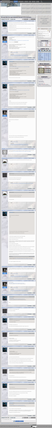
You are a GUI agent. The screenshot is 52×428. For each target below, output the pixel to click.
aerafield (39, 33)
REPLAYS (33, 1)
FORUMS (16, 1)
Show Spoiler (16, 68)
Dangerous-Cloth (4, 158)
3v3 (46, 51)
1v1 (39, 51)
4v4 (49, 51)
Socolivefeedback (40, 79)
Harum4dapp (46, 84)
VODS (30, 1)
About (39, 426)
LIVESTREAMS (21, 1)
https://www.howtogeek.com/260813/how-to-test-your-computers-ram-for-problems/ (22, 151)
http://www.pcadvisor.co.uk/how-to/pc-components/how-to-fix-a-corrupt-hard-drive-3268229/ (19, 40)
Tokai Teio (40, 54)
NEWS (12, 1)
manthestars (41, 43)
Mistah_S (3, 307)
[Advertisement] (30, 8)
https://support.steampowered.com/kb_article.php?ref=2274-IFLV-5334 (17, 405)
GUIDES (37, 1)
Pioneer (40, 58)
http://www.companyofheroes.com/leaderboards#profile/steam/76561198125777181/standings (23, 183)
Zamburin (40, 42)
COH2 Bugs (14, 423)
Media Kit (46, 426)
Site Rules (43, 426)
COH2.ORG (2, 423)
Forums (5, 423)
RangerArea (41, 44)
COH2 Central (11, 423)
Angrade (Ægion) (11, 61)
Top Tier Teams (44, 65)
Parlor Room (7, 423)
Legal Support (50, 426)
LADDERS (26, 1)
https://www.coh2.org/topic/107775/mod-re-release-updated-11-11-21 (19, 55)
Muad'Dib (3, 148)
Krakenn (40, 55)
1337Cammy (41, 45)
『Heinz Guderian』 (41, 57)
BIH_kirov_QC (4, 171)
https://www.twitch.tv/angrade (14, 52)
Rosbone (39, 31)
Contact (41, 426)
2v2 (42, 51)
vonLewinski (40, 59)
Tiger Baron (3, 59)
